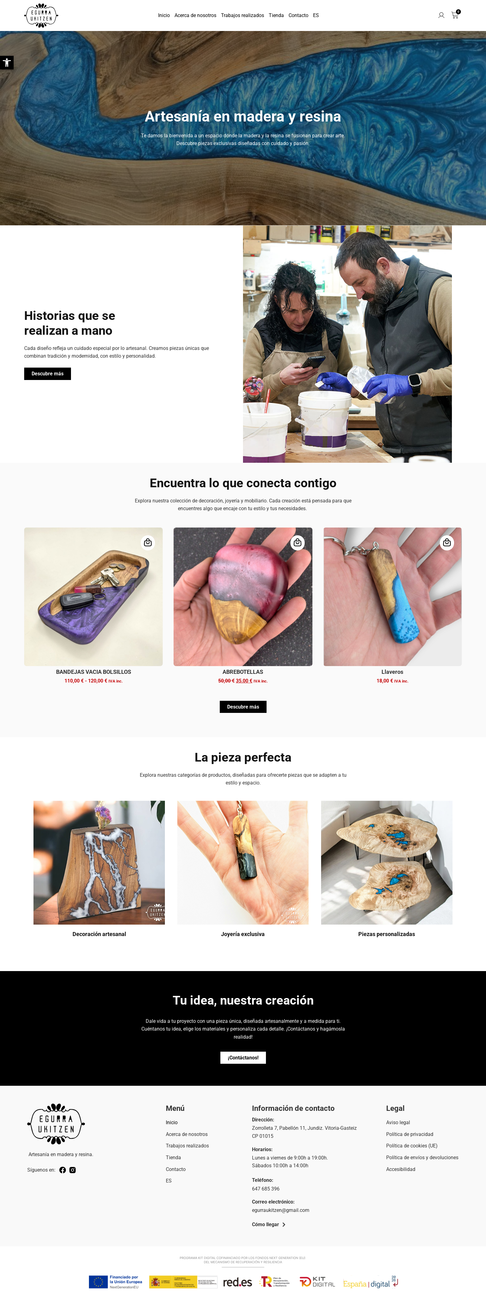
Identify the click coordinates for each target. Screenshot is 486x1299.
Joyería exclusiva (243, 934)
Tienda (276, 15)
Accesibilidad (400, 1169)
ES (316, 15)
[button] (7, 62)
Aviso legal (398, 1122)
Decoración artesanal (99, 934)
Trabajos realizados (242, 15)
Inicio (164, 15)
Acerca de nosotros (195, 15)
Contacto (298, 15)
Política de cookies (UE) (412, 1146)
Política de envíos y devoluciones (422, 1157)
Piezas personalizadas (386, 934)
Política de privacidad (409, 1134)
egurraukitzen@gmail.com (280, 1210)
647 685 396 (266, 1189)
